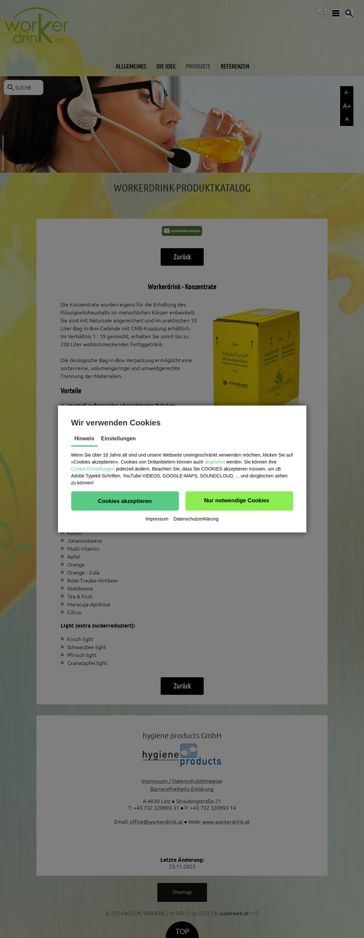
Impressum (156, 519)
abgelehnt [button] (215, 462)
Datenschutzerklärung (196, 519)
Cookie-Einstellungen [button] (93, 468)
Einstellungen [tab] (118, 438)
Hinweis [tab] (84, 438)
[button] (125, 501)
